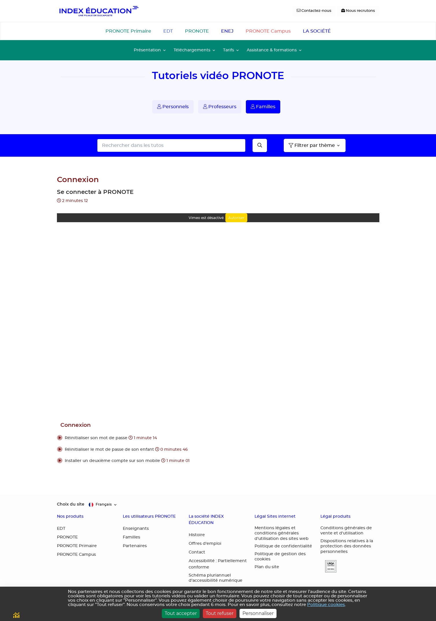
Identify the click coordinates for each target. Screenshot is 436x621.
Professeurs (219, 106)
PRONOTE (197, 31)
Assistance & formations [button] (272, 50)
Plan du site (267, 567)
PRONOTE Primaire (128, 31)
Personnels (173, 106)
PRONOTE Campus (268, 31)
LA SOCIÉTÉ (317, 31)
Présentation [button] (147, 50)
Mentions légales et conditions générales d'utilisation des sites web (282, 533)
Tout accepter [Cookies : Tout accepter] (181, 613)
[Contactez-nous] (314, 10)
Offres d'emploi (205, 544)
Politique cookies (326, 605)
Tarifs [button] (228, 50)
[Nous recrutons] (358, 10)
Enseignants (136, 529)
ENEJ (227, 31)
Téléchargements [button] (192, 50)
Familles (263, 106)
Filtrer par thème (312, 145)
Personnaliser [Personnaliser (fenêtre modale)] (258, 613)
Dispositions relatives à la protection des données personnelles (346, 546)
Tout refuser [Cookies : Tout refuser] (219, 613)
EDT (168, 31)
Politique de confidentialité (283, 546)
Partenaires (135, 546)
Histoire (197, 535)
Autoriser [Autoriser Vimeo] (236, 218)
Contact (197, 552)
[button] (218, 438)
